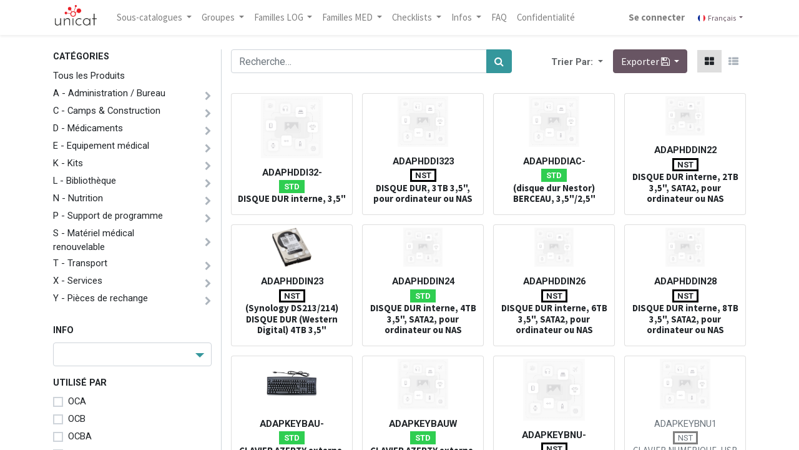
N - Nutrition (78, 198)
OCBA (80, 436)
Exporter (646, 61)
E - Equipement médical (101, 145)
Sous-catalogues (150, 17)
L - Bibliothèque (84, 180)
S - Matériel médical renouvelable (93, 240)
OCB (77, 418)
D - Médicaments (88, 128)
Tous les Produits (89, 75)
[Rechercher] (499, 61)
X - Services (77, 280)
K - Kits (68, 163)
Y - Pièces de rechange (100, 298)
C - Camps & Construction (106, 110)
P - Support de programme (108, 215)
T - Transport (80, 263)
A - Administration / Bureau (109, 93)
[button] (599, 61)
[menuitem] (499, 17)
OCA (77, 401)
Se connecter (657, 17)
